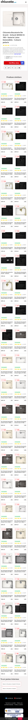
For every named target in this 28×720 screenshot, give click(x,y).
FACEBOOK (9, 698)
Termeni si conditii (11, 703)
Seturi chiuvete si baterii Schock (11, 684)
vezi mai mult (17, 54)
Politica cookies (18, 704)
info (12, 102)
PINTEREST (18, 698)
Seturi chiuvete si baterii (9, 688)
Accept (20, 718)
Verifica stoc (16, 63)
